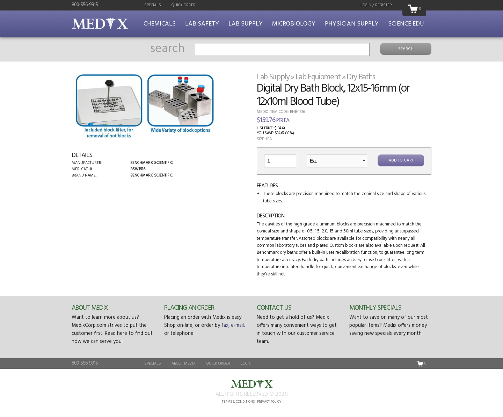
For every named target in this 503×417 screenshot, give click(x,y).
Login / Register (376, 5)
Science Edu (406, 24)
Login (246, 363)
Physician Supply (352, 24)
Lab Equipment (318, 77)
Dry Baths (361, 77)
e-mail (237, 326)
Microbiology (293, 24)
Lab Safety (202, 24)
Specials (152, 5)
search (167, 49)
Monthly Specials (375, 308)
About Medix (90, 308)
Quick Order (184, 5)
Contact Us (274, 308)
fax (224, 326)
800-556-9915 (85, 5)
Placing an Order (189, 308)
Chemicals (160, 24)
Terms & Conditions (238, 401)
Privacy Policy (269, 401)
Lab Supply (245, 24)
